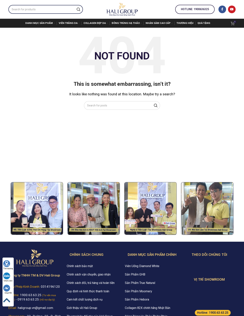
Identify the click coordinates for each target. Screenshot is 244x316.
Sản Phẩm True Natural (140, 283)
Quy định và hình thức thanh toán (88, 291)
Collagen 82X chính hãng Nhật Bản (147, 308)
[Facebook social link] (222, 9)
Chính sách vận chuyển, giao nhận (89, 274)
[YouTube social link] (232, 9)
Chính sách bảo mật (80, 266)
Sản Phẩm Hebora (137, 299)
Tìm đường (8, 265)
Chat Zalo (8, 277)
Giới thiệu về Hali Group (82, 308)
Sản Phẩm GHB (135, 274)
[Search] (45, 9)
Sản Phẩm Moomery (138, 291)
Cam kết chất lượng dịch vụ (85, 299)
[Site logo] (122, 9)
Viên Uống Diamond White (142, 266)
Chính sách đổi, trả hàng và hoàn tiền (91, 283)
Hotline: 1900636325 (195, 9)
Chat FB (7, 289)
